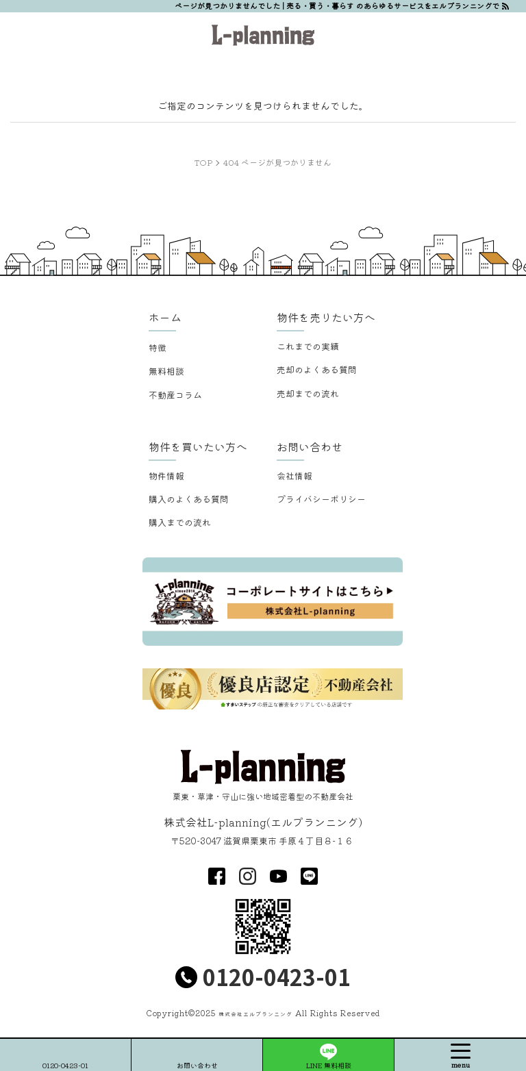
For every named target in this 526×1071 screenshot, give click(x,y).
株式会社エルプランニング (255, 1014)
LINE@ (309, 876)
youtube (278, 876)
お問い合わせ (197, 1065)
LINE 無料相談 (328, 1065)
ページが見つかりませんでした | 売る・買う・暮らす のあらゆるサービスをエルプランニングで (337, 5)
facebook (216, 876)
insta (247, 876)
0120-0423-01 (277, 976)
